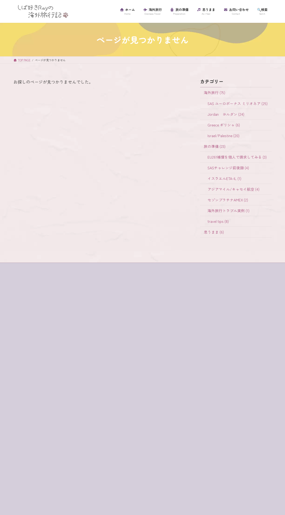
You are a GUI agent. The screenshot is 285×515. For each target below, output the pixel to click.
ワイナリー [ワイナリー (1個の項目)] (50, 477)
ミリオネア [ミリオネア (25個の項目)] (50, 462)
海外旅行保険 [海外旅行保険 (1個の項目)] (27, 485)
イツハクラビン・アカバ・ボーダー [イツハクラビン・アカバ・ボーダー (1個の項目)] (44, 392)
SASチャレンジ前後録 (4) (228, 167)
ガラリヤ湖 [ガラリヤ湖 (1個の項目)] (26, 399)
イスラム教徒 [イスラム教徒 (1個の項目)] (58, 384)
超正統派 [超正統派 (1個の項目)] (24, 493)
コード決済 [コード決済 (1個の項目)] (26, 415)
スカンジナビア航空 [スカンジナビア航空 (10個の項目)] (32, 423)
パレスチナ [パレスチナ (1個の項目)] (26, 454)
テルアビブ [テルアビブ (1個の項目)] (56, 446)
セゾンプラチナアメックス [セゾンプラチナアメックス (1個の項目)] (37, 431)
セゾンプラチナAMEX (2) (227, 200)
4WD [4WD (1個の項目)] (21, 361)
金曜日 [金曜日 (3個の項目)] (43, 493)
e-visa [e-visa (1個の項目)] (52, 361)
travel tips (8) (217, 221)
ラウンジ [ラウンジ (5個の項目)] (24, 469)
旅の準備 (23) (214, 146)
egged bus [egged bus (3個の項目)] (71, 361)
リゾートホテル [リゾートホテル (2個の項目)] (74, 469)
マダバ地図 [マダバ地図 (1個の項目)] (26, 462)
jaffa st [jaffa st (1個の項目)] (63, 368)
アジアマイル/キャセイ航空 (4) (233, 189)
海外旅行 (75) (214, 92)
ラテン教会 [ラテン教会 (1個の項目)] (47, 469)
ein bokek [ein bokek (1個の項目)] (24, 368)
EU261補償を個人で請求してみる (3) (236, 156)
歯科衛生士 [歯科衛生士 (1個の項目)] (74, 477)
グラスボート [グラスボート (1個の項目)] (61, 407)
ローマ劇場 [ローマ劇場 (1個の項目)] (26, 477)
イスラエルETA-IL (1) (224, 178)
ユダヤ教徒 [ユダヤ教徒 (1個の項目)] (74, 462)
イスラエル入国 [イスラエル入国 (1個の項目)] (29, 384)
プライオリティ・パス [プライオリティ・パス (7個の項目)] (75, 454)
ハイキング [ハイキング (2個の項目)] (80, 446)
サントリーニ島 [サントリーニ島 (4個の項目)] (53, 415)
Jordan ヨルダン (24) (225, 114)
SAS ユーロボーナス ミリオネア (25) (237, 103)
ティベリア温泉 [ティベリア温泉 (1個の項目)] (29, 446)
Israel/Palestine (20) (223, 135)
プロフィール (27, 332)
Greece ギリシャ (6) (223, 124)
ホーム (22, 308)
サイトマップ (27, 316)
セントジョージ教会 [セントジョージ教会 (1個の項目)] (32, 438)
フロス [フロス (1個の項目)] (47, 454)
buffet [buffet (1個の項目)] (36, 361)
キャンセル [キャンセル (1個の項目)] (50, 399)
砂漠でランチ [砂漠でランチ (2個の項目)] (55, 485)
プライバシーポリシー (32, 324)
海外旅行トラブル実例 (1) (228, 210)
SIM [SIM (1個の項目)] (20, 376)
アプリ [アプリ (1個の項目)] (60, 376)
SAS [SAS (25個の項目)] (79, 368)
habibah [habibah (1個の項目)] (44, 368)
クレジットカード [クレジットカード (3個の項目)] (31, 407)
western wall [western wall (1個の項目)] (39, 376)
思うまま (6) (214, 232)
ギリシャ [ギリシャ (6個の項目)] (72, 399)
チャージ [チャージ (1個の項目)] (61, 438)
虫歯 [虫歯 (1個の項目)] (75, 485)
